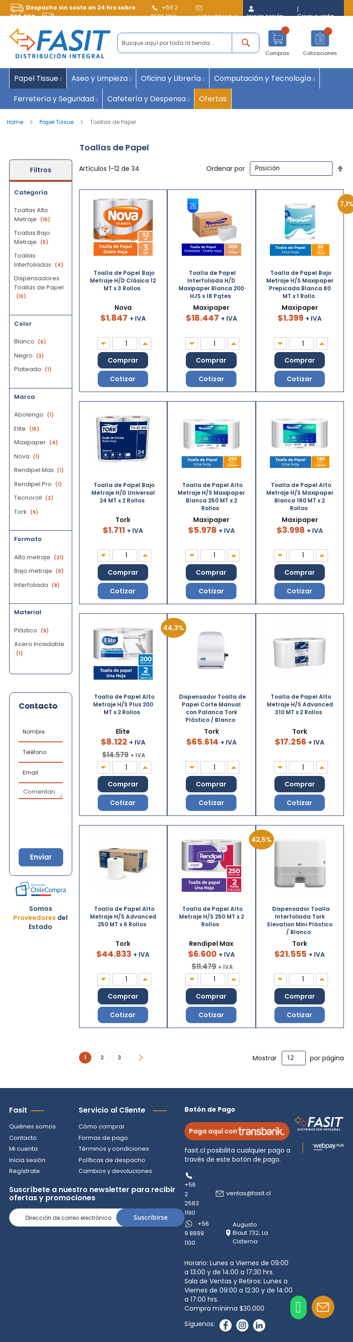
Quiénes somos (32, 1126)
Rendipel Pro (39, 484)
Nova (28, 456)
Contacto (23, 1137)
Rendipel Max (40, 470)
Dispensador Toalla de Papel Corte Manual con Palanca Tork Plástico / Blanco (212, 708)
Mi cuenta (23, 1148)
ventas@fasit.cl (248, 1193)
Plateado (34, 369)
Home (16, 122)
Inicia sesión (27, 1160)
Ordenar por (225, 168)
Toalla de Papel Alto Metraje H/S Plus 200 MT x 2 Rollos (123, 704)
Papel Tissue (57, 122)
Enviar (41, 857)
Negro (30, 355)
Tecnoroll (34, 497)
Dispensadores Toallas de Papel (39, 287)
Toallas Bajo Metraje (32, 237)
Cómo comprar (102, 1126)
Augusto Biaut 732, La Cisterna (250, 1233)
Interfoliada (38, 585)
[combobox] (188, 43)
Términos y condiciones (114, 1148)
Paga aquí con (237, 1131)
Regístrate (24, 1171)
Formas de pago (103, 1137)
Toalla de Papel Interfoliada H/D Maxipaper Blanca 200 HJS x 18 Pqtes (211, 284)
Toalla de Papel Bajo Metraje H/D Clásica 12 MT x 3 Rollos (123, 280)
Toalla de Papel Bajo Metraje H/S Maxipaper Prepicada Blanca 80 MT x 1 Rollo (299, 284)
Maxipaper (37, 442)
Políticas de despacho (112, 1160)
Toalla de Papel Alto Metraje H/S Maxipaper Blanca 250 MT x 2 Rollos (211, 496)
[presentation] (64, 815)
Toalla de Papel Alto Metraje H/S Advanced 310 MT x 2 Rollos (300, 704)
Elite (27, 428)
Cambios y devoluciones (115, 1171)
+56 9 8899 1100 (196, 1233)
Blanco (31, 341)
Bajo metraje (40, 571)
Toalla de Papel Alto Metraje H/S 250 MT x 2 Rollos (211, 916)
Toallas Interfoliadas (39, 260)
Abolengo (35, 414)
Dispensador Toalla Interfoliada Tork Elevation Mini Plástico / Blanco (300, 920)
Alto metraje (40, 557)
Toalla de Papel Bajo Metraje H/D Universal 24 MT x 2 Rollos (123, 492)
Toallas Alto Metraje (33, 215)
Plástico (32, 630)
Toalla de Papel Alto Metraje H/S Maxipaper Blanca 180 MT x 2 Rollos (299, 496)
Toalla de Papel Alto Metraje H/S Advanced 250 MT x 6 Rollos (123, 916)
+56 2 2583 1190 (191, 1198)
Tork (27, 511)
